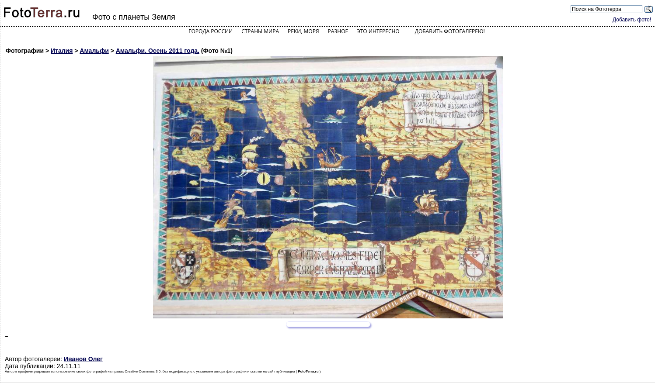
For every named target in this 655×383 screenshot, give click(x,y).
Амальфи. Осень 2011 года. (157, 50)
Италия (62, 50)
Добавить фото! (632, 20)
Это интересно (378, 31)
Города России (210, 31)
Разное (338, 31)
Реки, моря (303, 31)
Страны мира (260, 31)
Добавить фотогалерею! (450, 31)
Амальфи (94, 50)
